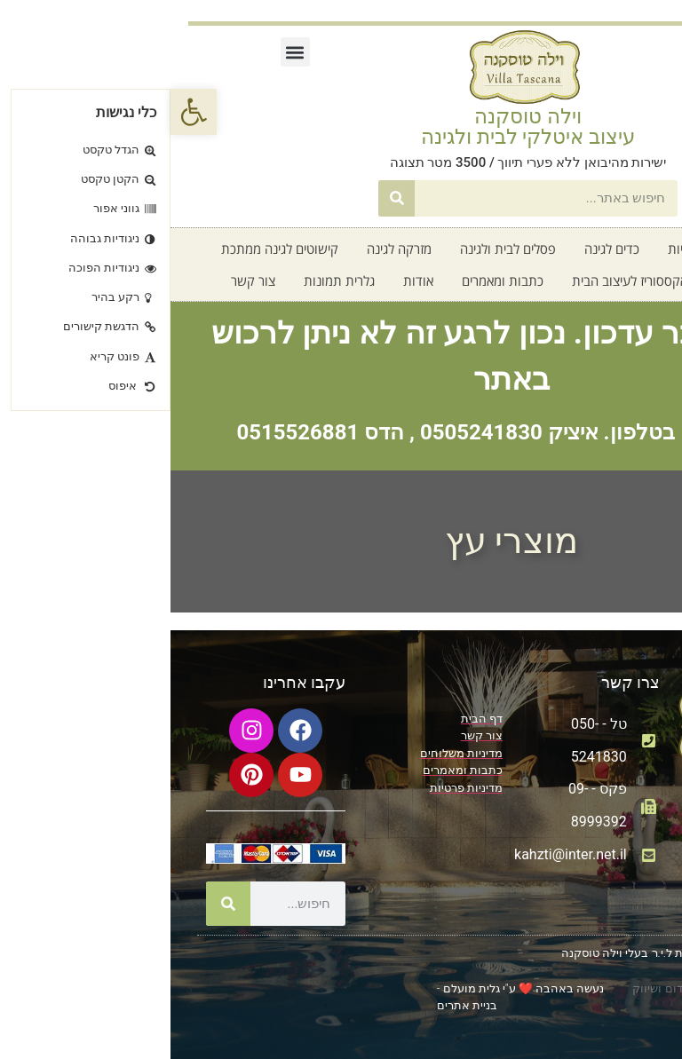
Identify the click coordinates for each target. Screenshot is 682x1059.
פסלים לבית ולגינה (337, 248)
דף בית (613, 248)
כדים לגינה (441, 248)
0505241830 (311, 432)
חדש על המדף (584, 280)
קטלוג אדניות (532, 248)
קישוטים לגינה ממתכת (109, 248)
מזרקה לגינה (228, 248)
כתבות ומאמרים (332, 280)
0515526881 (127, 432)
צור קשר (82, 280)
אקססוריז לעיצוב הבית (459, 280)
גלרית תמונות (168, 280)
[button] (124, 52)
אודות (248, 280)
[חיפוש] (226, 198)
